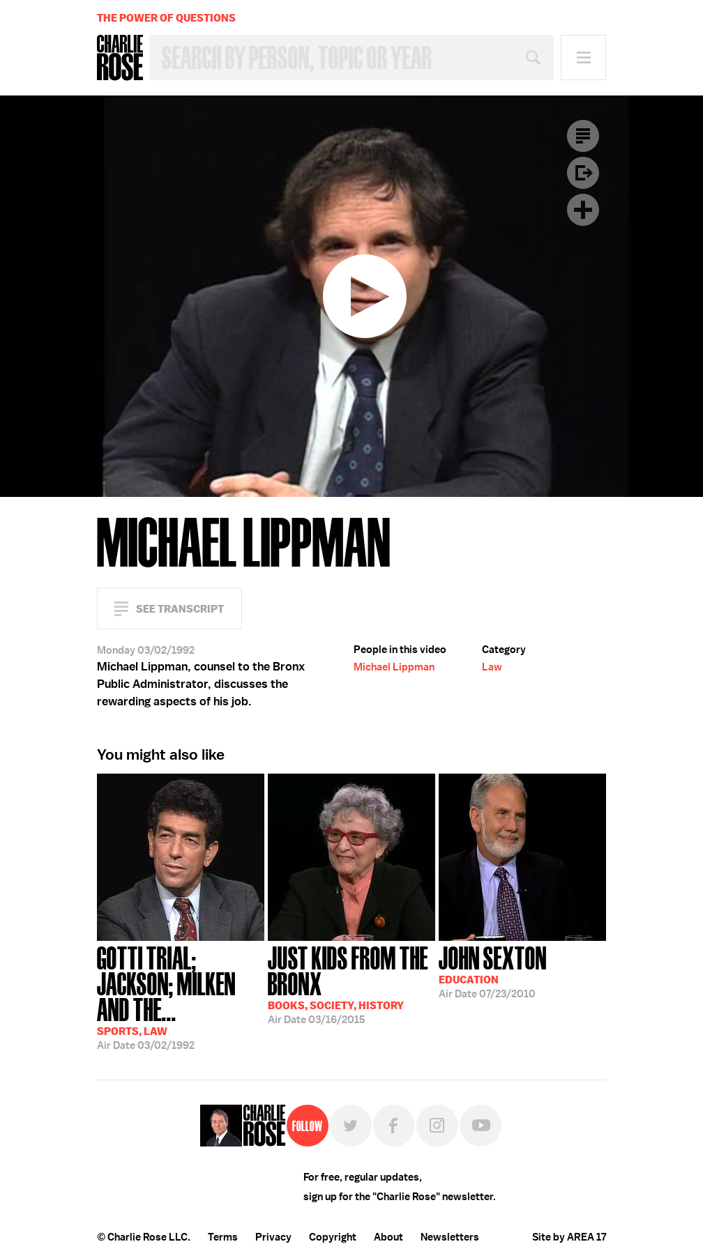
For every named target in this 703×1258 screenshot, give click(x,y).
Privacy (273, 1237)
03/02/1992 (180, 996)
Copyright (332, 1237)
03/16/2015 (351, 984)
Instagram (437, 1125)
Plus (583, 210)
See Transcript (180, 608)
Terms (223, 1237)
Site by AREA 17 (569, 1237)
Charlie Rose (120, 58)
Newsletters (450, 1237)
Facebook (394, 1125)
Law (492, 667)
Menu (583, 57)
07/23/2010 (493, 971)
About (388, 1237)
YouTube (480, 1125)
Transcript (583, 136)
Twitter (351, 1125)
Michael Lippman (394, 667)
